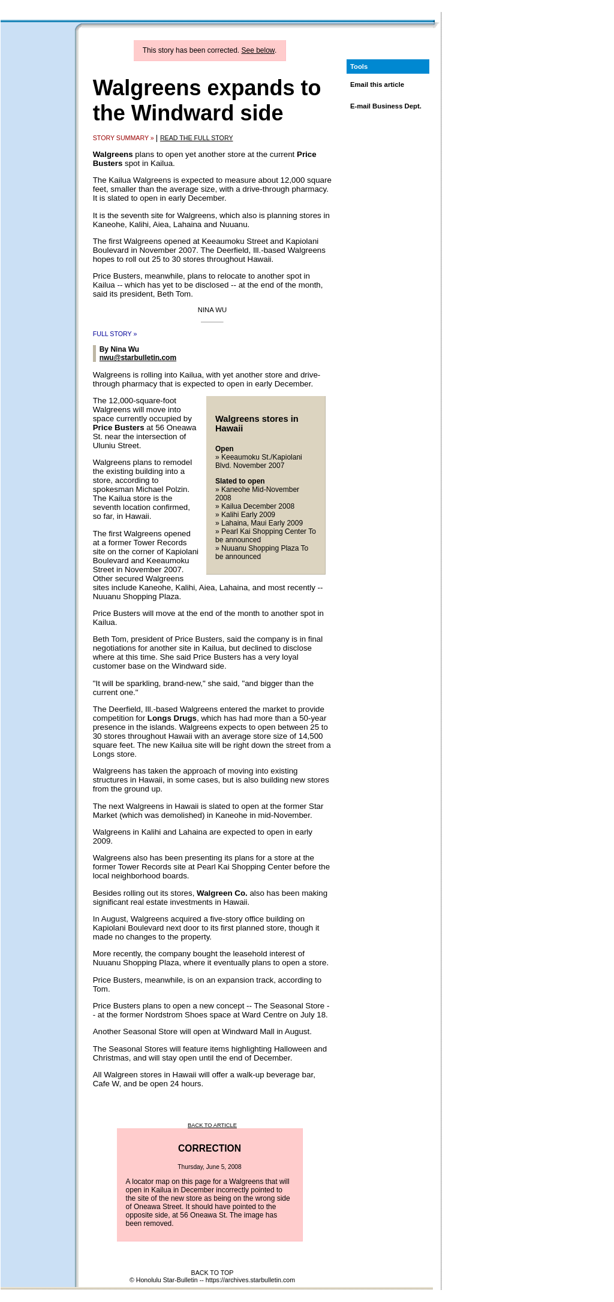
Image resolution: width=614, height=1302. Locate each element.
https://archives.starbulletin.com (250, 1279)
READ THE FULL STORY (196, 137)
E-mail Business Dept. (386, 106)
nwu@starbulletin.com (138, 358)
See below (258, 50)
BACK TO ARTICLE (212, 1125)
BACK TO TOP (212, 1272)
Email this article (377, 84)
